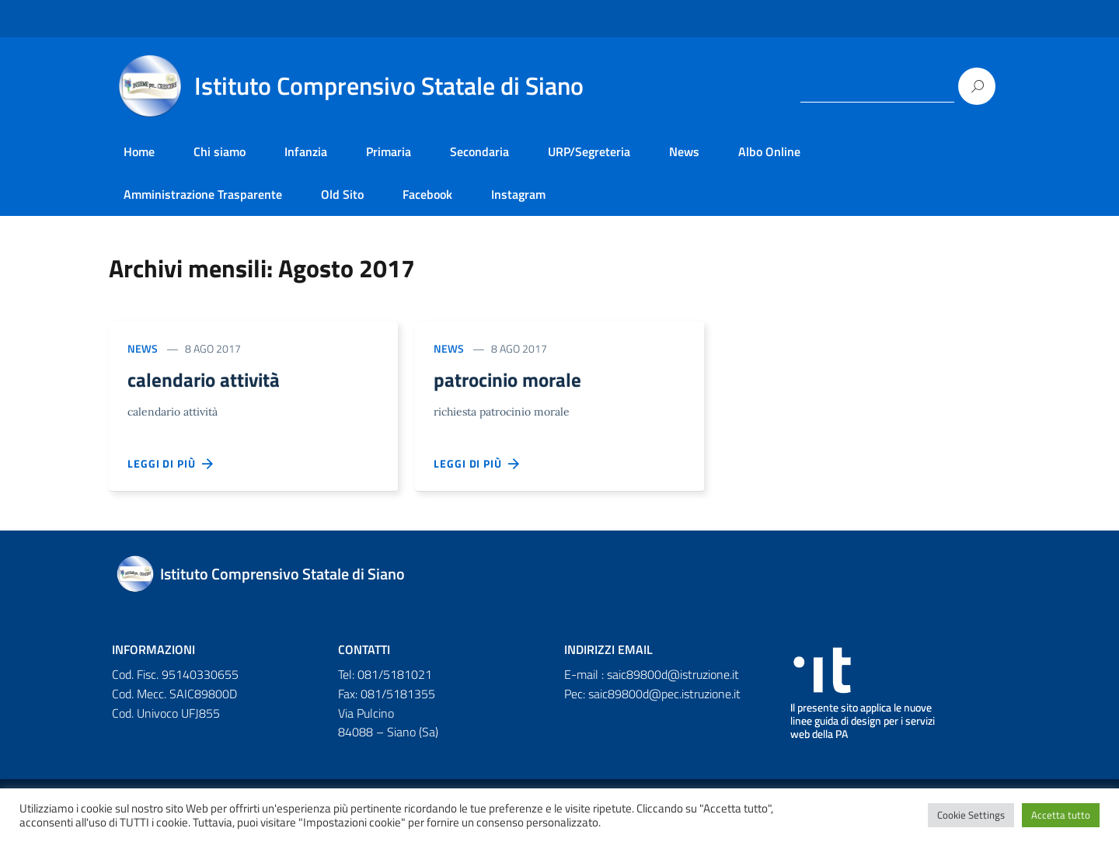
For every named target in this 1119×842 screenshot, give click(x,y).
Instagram (518, 194)
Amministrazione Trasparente (203, 194)
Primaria (388, 151)
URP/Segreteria (589, 151)
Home (139, 151)
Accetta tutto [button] (1060, 815)
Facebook (427, 194)
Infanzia (305, 151)
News (684, 151)
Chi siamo (219, 151)
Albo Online (769, 151)
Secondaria (479, 151)
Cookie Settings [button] (971, 815)
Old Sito (342, 194)
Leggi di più (170, 466)
